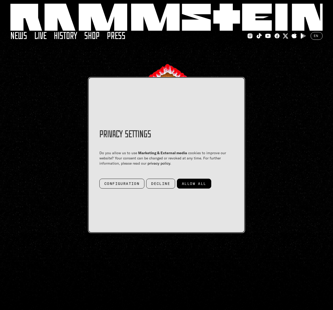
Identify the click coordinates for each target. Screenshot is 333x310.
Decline (160, 183)
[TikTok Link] (259, 36)
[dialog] (166, 155)
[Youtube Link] (268, 36)
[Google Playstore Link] (303, 36)
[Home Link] (166, 17)
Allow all (194, 183)
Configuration (121, 183)
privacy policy (159, 163)
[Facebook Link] (277, 36)
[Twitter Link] (285, 36)
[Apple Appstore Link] (294, 36)
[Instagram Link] (250, 36)
